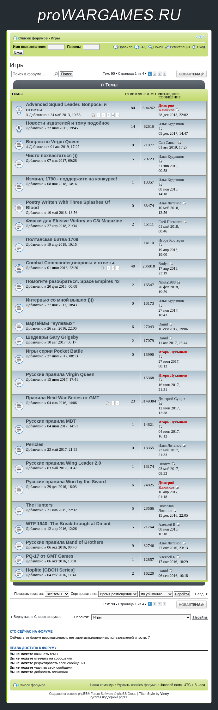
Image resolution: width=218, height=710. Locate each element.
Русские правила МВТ (51, 421)
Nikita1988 (167, 282)
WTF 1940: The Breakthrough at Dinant (68, 523)
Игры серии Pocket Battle (54, 351)
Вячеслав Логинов (166, 508)
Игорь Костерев (171, 240)
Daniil (163, 324)
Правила (125, 47)
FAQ (142, 47)
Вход (201, 47)
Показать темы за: (41, 594)
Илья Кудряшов (171, 124)
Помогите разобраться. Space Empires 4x (72, 281)
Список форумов (33, 38)
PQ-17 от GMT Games (49, 556)
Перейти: (81, 617)
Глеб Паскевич (170, 222)
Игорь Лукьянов (173, 352)
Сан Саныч (168, 142)
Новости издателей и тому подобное (68, 123)
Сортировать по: (104, 594)
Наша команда (101, 685)
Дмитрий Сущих (172, 398)
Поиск (158, 47)
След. (199, 594)
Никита (165, 464)
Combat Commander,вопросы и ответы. (70, 262)
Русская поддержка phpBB (108, 697)
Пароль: (74, 47)
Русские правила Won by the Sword (66, 481)
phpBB (83, 693)
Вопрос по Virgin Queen (53, 141)
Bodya (164, 263)
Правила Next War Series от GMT (62, 397)
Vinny (164, 693)
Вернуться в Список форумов (37, 617)
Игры (55, 38)
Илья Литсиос (170, 203)
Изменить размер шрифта (200, 37)
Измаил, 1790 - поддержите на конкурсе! (71, 178)
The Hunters (39, 505)
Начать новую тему (191, 74)
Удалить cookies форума (137, 685)
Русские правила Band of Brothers (64, 542)
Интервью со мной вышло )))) (60, 299)
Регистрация (180, 47)
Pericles (35, 444)
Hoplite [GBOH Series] (50, 569)
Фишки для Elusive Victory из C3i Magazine (74, 220)
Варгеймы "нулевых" (50, 323)
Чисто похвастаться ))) (52, 155)
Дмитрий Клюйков (167, 107)
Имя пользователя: (29, 47)
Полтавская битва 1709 (52, 239)
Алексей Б (167, 524)
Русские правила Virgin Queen (60, 374)
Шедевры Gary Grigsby (52, 337)
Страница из (131, 73)
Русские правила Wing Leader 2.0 (63, 463)
